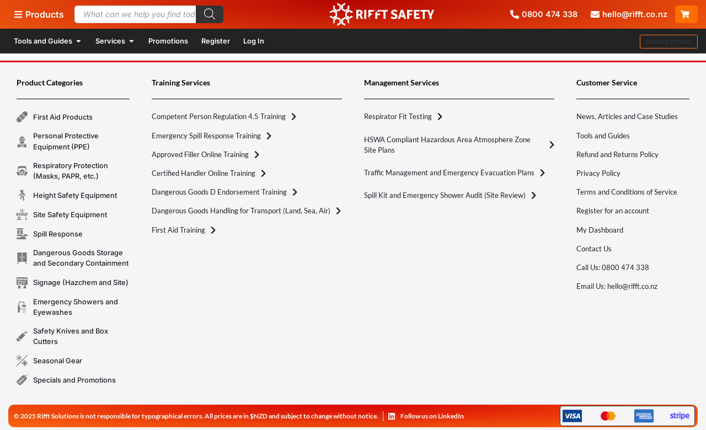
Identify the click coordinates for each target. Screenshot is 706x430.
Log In (253, 41)
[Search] (209, 14)
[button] (669, 42)
